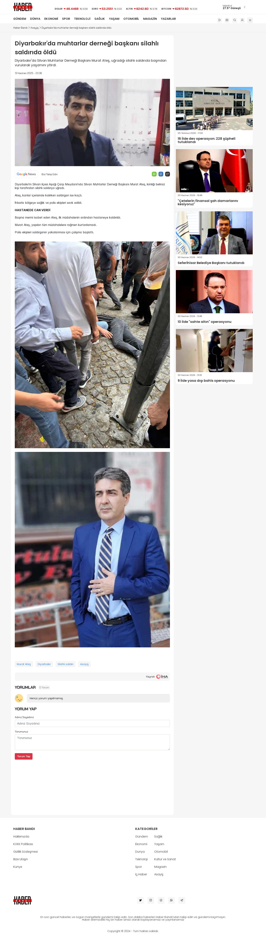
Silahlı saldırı (65, 664)
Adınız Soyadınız (24, 717)
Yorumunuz (21, 731)
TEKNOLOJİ (82, 19)
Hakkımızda (21, 836)
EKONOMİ (51, 19)
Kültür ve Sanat (165, 859)
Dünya (140, 852)
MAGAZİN (150, 19)
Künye (17, 867)
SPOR (66, 19)
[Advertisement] (92, 785)
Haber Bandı (20, 27)
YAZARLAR (168, 19)
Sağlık (158, 836)
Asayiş (34, 27)
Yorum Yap (23, 756)
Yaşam (159, 844)
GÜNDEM (19, 19)
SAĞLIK (99, 19)
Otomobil (161, 852)
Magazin (160, 867)
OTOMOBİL (131, 19)
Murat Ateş (24, 664)
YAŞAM (114, 19)
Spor (138, 867)
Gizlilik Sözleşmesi (25, 852)
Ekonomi (141, 844)
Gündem (141, 836)
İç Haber (141, 874)
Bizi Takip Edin (50, 174)
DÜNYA (35, 19)
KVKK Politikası (23, 844)
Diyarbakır (44, 664)
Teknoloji (141, 859)
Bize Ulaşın (20, 859)
